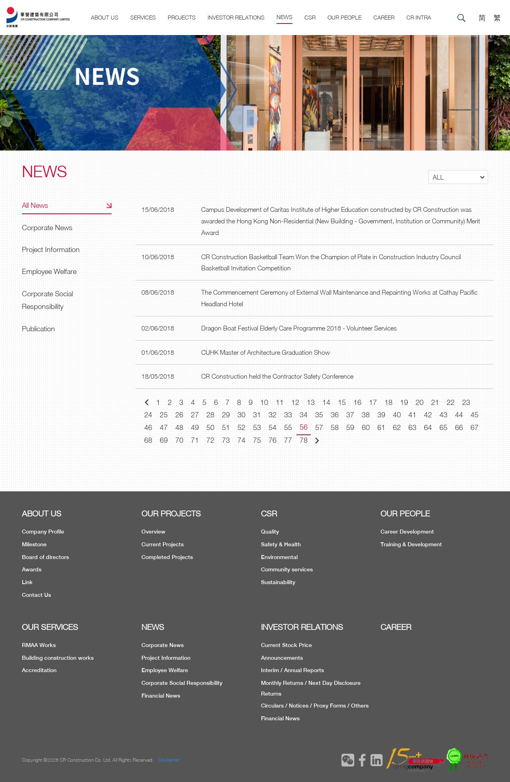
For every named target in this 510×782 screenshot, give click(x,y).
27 (195, 415)
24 (148, 415)
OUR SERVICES (50, 626)
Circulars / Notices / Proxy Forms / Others (315, 705)
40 (397, 415)
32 (273, 415)
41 (412, 415)
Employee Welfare (49, 271)
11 (280, 402)
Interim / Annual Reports (292, 670)
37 (350, 415)
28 (210, 415)
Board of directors (45, 557)
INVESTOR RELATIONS (302, 626)
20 (420, 402)
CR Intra (418, 17)
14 (326, 402)
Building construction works (58, 658)
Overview (153, 531)
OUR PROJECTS (171, 513)
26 (179, 415)
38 (366, 415)
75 (257, 440)
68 (148, 440)
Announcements (282, 658)
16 (357, 402)
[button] (458, 177)
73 (226, 440)
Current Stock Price (286, 645)
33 (288, 415)
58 (335, 427)
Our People (344, 17)
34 (304, 415)
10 (264, 402)
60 (366, 427)
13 (311, 402)
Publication (38, 329)
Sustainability (278, 582)
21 (435, 402)
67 (475, 427)
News (284, 17)
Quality (270, 531)
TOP (471, 722)
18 (388, 402)
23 (466, 402)
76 (273, 440)
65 (443, 427)
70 (179, 440)
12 (295, 402)
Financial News (160, 695)
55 (288, 427)
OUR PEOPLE (405, 513)
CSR (310, 17)
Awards (31, 569)
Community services (287, 569)
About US (104, 17)
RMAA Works (39, 645)
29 (226, 415)
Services (143, 17)
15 (342, 402)
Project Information (51, 249)
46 (148, 427)
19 (404, 402)
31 (257, 415)
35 (319, 415)
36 (335, 415)
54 (273, 427)
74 (241, 440)
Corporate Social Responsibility (47, 300)
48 (179, 427)
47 (164, 427)
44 (459, 415)
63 (412, 427)
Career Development (407, 531)
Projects (182, 17)
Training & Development (411, 544)
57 (319, 427)
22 (451, 402)
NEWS (152, 626)
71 (195, 440)
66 (459, 427)
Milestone (34, 544)
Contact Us (36, 595)
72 (210, 440)
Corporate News (47, 227)
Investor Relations (236, 17)
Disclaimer (169, 760)
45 (475, 415)
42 (428, 415)
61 (381, 427)
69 (164, 440)
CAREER (383, 17)
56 (304, 427)
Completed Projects (167, 557)
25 (164, 415)
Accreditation (39, 670)
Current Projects (162, 544)
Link (27, 582)
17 (373, 402)
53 (257, 427)
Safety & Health (281, 544)
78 (304, 440)
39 (381, 415)
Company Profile (43, 531)
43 (443, 415)
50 (210, 427)
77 (288, 440)
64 (428, 427)
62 (397, 427)
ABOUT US (41, 513)
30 (241, 415)
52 (241, 427)
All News (35, 205)
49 (195, 427)
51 (226, 427)
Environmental (279, 557)
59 (350, 427)
